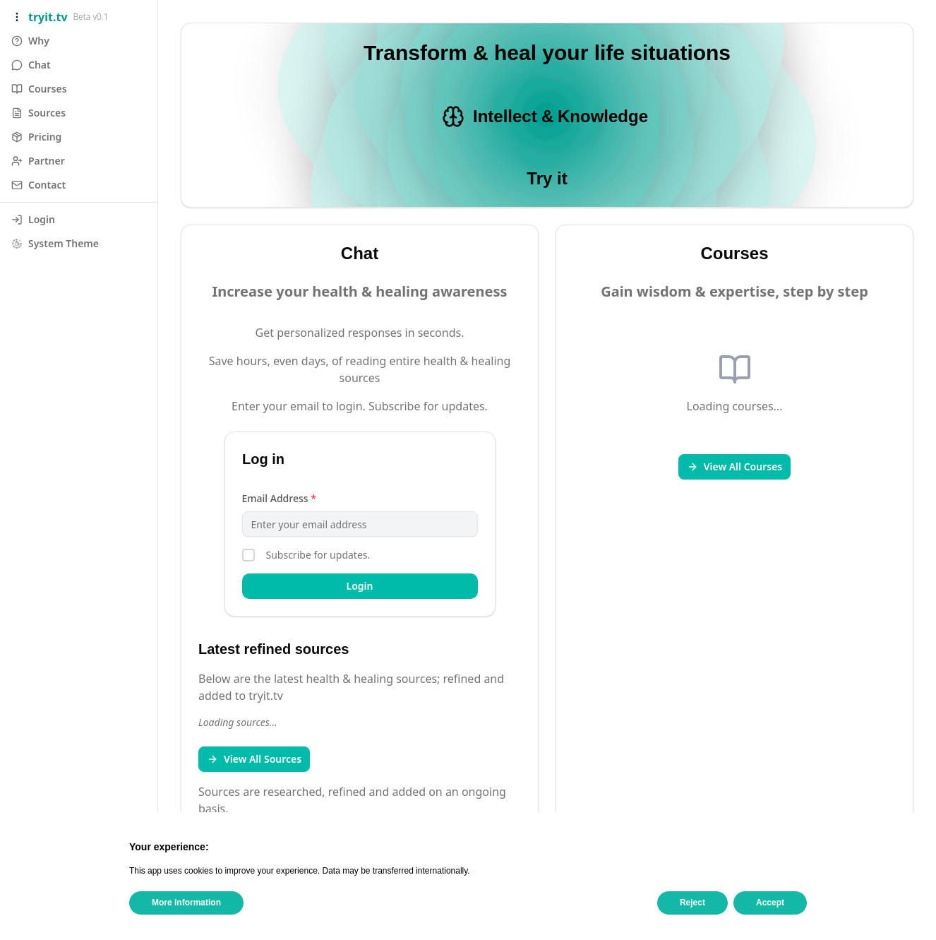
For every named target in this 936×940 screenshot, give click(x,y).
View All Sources (254, 759)
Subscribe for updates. (318, 554)
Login (360, 586)
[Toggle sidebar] (17, 17)
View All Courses (735, 466)
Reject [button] (692, 903)
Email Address (279, 498)
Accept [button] (770, 903)
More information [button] (186, 903)
